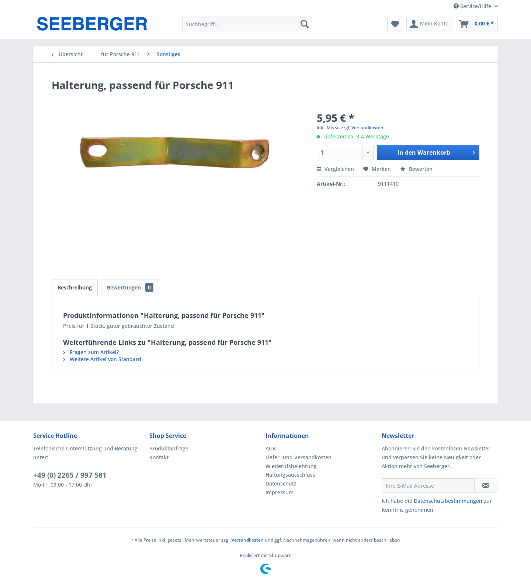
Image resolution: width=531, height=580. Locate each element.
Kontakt (159, 457)
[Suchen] (304, 24)
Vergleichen (335, 168)
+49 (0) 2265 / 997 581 (70, 475)
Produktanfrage (168, 448)
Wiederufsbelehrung (291, 466)
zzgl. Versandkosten (362, 127)
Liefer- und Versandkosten (299, 457)
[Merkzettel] (395, 24)
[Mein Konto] (429, 24)
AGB (271, 448)
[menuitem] (247, 24)
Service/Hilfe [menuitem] (473, 6)
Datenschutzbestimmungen (448, 500)
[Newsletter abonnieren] (485, 485)
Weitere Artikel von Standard (102, 359)
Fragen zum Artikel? (91, 352)
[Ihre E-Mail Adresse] (428, 485)
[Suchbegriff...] (247, 24)
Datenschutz (281, 483)
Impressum (280, 492)
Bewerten (416, 168)
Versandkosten (248, 540)
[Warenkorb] (477, 24)
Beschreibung (75, 287)
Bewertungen (130, 287)
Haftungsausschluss (290, 474)
